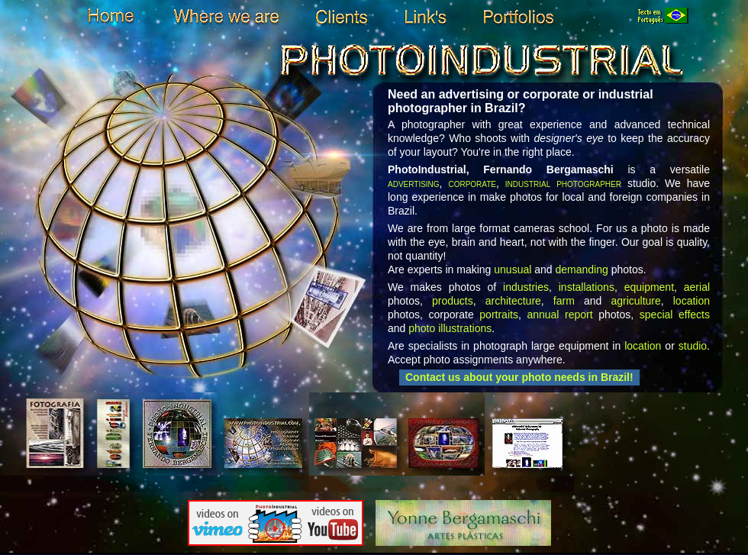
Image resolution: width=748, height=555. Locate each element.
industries (526, 287)
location (691, 301)
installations (586, 287)
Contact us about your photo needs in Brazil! (519, 377)
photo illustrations (450, 328)
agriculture (635, 301)
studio (693, 346)
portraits (498, 314)
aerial (697, 287)
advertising (414, 183)
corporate (472, 183)
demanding (581, 269)
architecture (513, 301)
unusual (512, 269)
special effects (675, 314)
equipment (649, 287)
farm (564, 301)
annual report (559, 314)
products (452, 301)
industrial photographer (563, 183)
